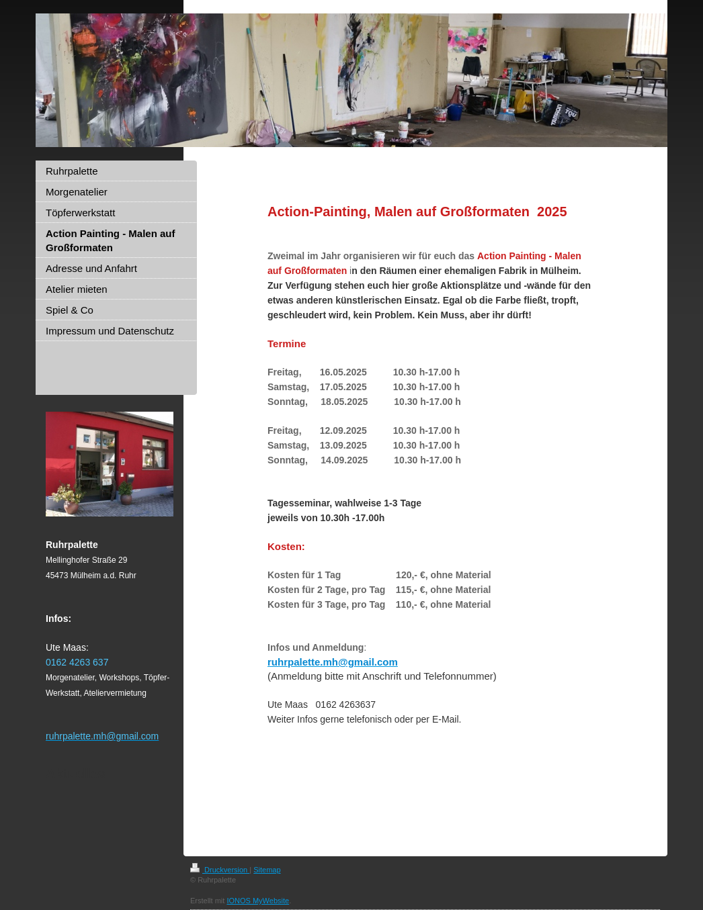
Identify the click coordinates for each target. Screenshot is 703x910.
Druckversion (219, 870)
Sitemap (266, 870)
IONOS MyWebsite (257, 901)
